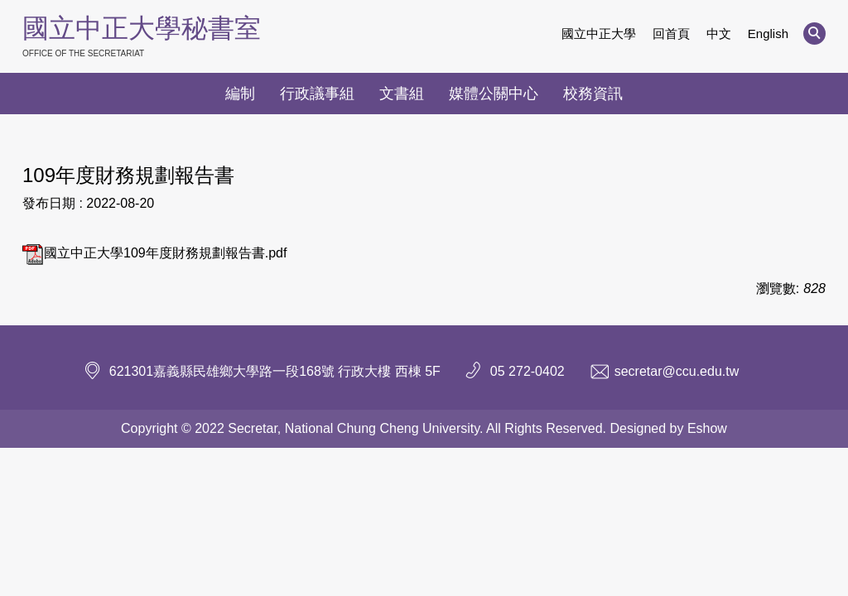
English (768, 33)
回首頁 (671, 33)
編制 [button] (240, 93)
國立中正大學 (598, 33)
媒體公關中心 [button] (493, 93)
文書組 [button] (401, 93)
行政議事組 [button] (317, 93)
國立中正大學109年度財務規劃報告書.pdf (154, 253)
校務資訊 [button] (593, 93)
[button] (814, 33)
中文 (718, 33)
